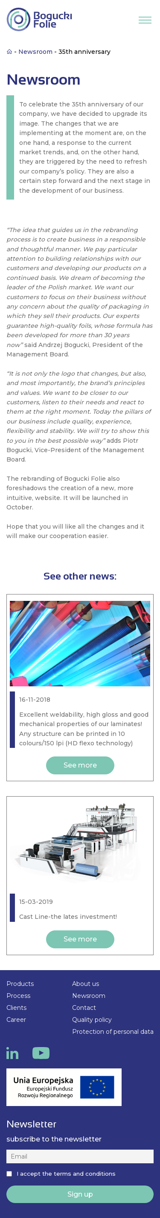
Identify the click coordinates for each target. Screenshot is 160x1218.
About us (85, 984)
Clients (16, 1008)
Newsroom (88, 996)
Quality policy (92, 1020)
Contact (84, 1008)
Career (16, 1020)
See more (80, 765)
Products (20, 984)
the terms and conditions (79, 1173)
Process (18, 996)
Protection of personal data (113, 1032)
